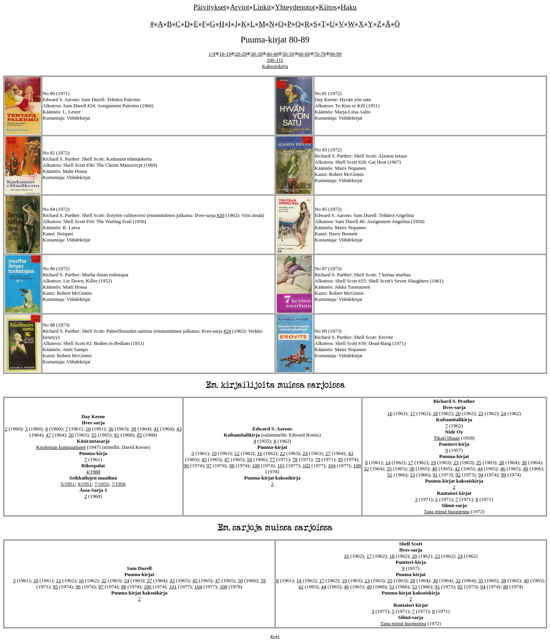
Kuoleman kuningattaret (61, 447)
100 (255, 465)
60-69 (304, 54)
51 (389, 475)
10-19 (225, 54)
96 (186, 465)
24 (304, 453)
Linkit (262, 7)
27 (327, 453)
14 (387, 462)
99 (503, 475)
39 (133, 429)
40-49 (272, 54)
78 (294, 459)
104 (331, 465)
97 (208, 465)
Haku (349, 7)
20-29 (241, 54)
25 (478, 462)
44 (479, 468)
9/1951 (85, 484)
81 (116, 435)
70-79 (320, 54)
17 (412, 413)
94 (480, 475)
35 (388, 468)
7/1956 (118, 484)
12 (237, 453)
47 (48, 435)
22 (282, 453)
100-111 (275, 60)
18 (435, 413)
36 (110, 429)
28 (501, 462)
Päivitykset (209, 7)
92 (458, 475)
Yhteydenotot (295, 7)
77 (272, 459)
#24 (227, 331)
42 (457, 468)
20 (458, 413)
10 (88, 429)
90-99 (336, 54)
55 (93, 435)
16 (259, 453)
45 (204, 459)
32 (366, 468)
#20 (221, 215)
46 (502, 468)
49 (525, 468)
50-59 (288, 54)
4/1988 (93, 472)
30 (524, 462)
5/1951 (68, 484)
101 (281, 465)
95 (340, 459)
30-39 (257, 54)
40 (434, 468)
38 (411, 468)
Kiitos (328, 7)
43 (179, 429)
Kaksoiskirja (275, 66)
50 (71, 435)
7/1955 (101, 484)
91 (435, 475)
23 (480, 413)
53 (412, 475)
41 (156, 429)
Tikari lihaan (447, 438)
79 (317, 459)
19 (433, 462)
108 (357, 465)
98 (231, 465)
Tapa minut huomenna (446, 511)
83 (139, 435)
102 (306, 465)
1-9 (211, 54)
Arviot (239, 7)
